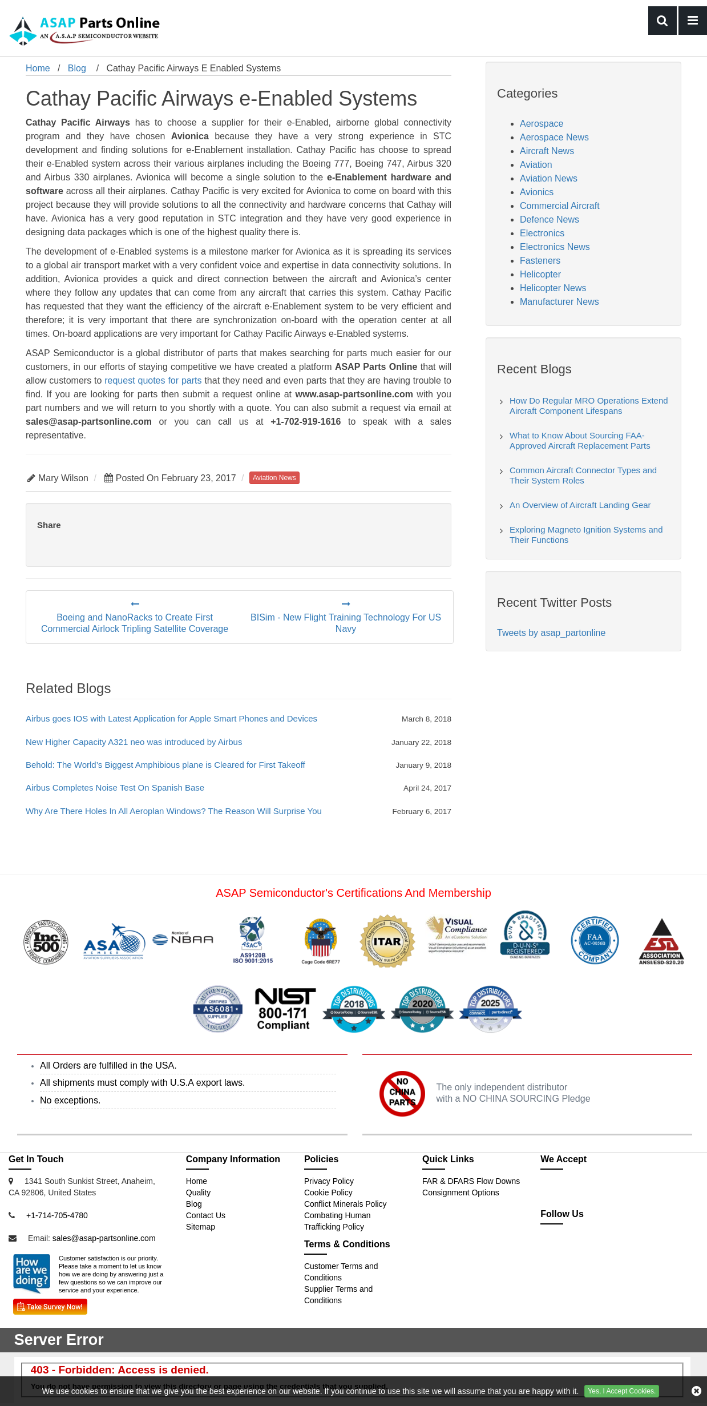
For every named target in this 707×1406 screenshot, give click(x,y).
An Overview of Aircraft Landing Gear (580, 505)
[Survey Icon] (50, 1304)
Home (196, 1181)
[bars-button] (692, 20)
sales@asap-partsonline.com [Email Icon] (104, 1238)
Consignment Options (460, 1192)
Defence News (549, 219)
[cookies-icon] (696, 1391)
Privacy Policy (329, 1181)
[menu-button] (662, 20)
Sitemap (200, 1226)
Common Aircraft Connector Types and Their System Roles (583, 475)
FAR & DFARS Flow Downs (471, 1181)
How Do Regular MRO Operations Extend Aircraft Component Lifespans (589, 406)
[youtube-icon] (605, 1251)
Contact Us (205, 1215)
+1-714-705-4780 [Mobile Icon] (57, 1215)
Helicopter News (553, 288)
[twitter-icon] (555, 1251)
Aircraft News (547, 151)
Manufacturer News (559, 302)
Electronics (542, 233)
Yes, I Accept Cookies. (622, 1391)
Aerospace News (554, 137)
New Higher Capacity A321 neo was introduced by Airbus (134, 742)
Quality (198, 1192)
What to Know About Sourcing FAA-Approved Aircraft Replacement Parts (580, 440)
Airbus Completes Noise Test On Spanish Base (115, 787)
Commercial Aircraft (560, 206)
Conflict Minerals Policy (345, 1203)
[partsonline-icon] (580, 1251)
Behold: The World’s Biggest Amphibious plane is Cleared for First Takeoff (165, 765)
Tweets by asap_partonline (551, 633)
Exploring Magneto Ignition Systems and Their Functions (586, 535)
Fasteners (540, 260)
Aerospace (542, 123)
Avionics (537, 192)
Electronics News (555, 247)
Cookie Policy (328, 1192)
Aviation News (548, 178)
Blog (77, 68)
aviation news (274, 478)
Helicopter (540, 274)
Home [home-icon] (38, 68)
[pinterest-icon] (629, 1251)
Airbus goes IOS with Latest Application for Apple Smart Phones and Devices (171, 718)
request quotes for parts (152, 380)
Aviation (536, 165)
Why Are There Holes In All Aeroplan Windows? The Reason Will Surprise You (174, 811)
